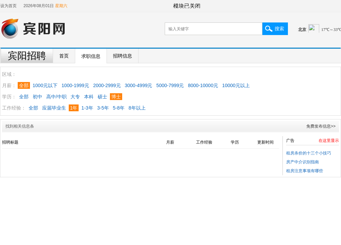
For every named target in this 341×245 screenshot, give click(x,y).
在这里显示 (329, 140)
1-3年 (87, 108)
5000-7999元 (170, 85)
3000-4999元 (138, 85)
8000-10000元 (203, 85)
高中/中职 (56, 96)
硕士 (102, 96)
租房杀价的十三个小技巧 (308, 153)
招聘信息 (122, 56)
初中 (37, 96)
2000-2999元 (107, 85)
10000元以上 (236, 85)
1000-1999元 (75, 85)
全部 (24, 96)
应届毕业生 (54, 108)
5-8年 (119, 108)
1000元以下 (45, 85)
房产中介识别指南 (302, 162)
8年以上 (137, 108)
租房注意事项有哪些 (304, 170)
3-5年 (103, 108)
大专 (75, 96)
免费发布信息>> (321, 126)
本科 (89, 96)
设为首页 (8, 5)
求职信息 (90, 56)
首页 (64, 56)
